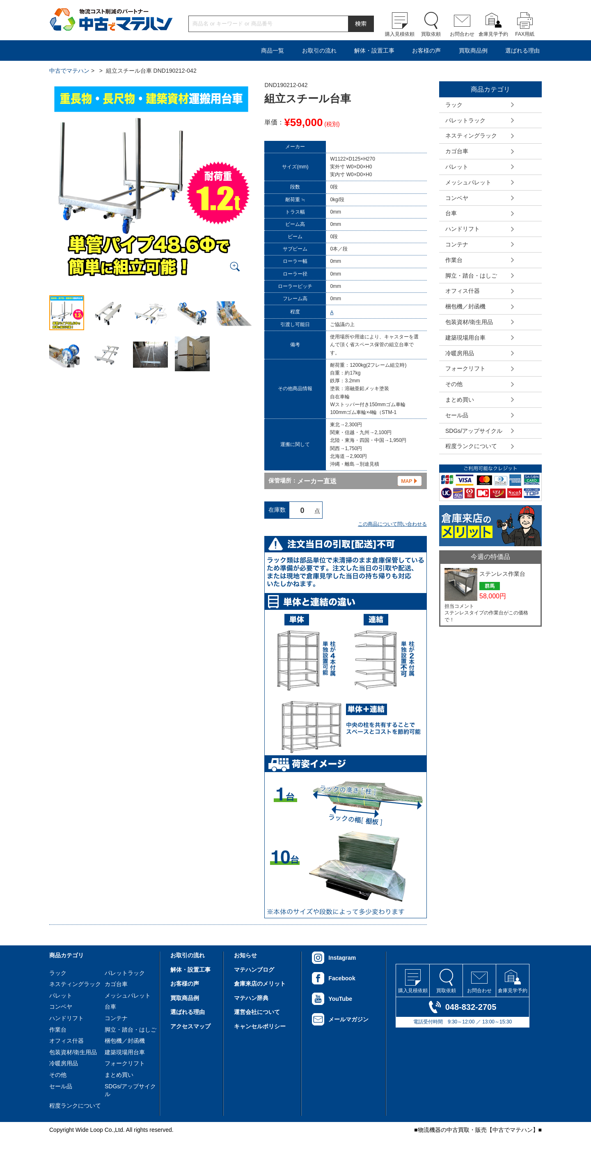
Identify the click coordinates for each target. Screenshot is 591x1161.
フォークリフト (465, 368)
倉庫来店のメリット (260, 983)
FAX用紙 (524, 34)
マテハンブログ (254, 969)
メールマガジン (348, 1019)
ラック (454, 104)
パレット (456, 166)
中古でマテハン (69, 70)
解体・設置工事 (374, 50)
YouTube (340, 998)
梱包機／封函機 (465, 306)
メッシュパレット (468, 182)
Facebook (341, 978)
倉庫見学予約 (493, 34)
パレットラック (465, 120)
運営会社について (257, 1012)
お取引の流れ (319, 50)
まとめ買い (459, 399)
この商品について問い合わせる (392, 524)
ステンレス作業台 (502, 573)
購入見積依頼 (400, 34)
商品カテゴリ (66, 955)
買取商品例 (473, 50)
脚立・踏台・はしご (471, 275)
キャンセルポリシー (260, 1026)
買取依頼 (431, 34)
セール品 (456, 415)
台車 (451, 213)
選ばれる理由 (522, 50)
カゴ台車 (456, 151)
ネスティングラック (471, 135)
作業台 (454, 260)
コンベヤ (456, 198)
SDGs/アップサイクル (473, 431)
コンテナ (456, 244)
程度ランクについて (471, 446)
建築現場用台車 (465, 337)
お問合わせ (462, 34)
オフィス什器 (462, 290)
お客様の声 (426, 50)
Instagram (342, 957)
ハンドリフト (462, 228)
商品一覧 (272, 50)
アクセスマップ (190, 1026)
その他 (454, 384)
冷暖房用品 (459, 353)
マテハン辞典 (251, 998)
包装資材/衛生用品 (469, 322)
